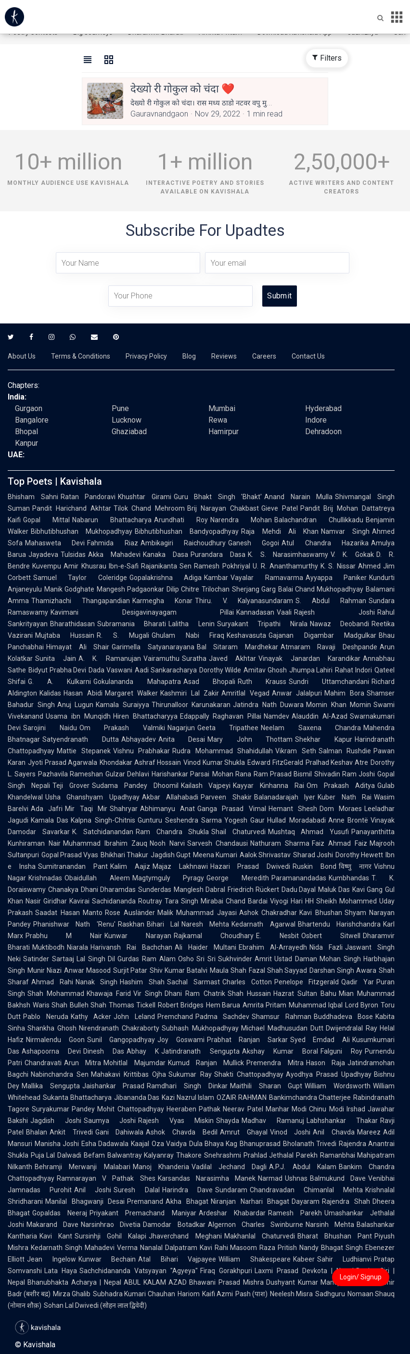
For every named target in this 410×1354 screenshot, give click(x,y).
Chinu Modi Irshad (337, 1109)
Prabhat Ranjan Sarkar (247, 1040)
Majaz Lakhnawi (180, 866)
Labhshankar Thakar (342, 1120)
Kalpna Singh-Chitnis (103, 820)
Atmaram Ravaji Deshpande (329, 647)
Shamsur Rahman (281, 1016)
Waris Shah (50, 1005)
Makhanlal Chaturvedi (259, 1236)
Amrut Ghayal (244, 1132)
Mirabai (212, 901)
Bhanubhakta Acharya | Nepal (74, 1282)
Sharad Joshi (313, 855)
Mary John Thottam (250, 739)
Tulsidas (73, 554)
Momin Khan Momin (338, 705)
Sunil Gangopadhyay (121, 1040)
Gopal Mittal (46, 520)
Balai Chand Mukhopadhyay (320, 589)
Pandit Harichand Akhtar (71, 508)
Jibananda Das (137, 1097)
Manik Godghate (69, 589)
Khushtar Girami (144, 497)
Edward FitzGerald (275, 762)
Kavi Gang (367, 889)
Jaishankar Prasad (113, 1086)
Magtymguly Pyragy (168, 878)
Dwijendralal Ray (351, 1028)
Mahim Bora (344, 693)
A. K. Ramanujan (109, 658)
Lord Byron (361, 1005)
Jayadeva (43, 554)
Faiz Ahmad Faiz (339, 843)
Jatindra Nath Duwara (268, 705)
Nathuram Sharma (279, 843)
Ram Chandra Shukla (172, 832)
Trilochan (216, 589)
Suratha (194, 658)
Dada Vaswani (110, 670)
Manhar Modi (286, 1109)
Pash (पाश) (251, 1294)
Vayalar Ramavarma (267, 577)
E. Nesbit (277, 936)
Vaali (284, 612)
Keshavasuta (246, 635)
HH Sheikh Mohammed (341, 901)
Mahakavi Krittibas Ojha (128, 1074)
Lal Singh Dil (96, 959)
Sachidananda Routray (127, 901)
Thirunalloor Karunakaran (191, 705)
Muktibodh (48, 947)
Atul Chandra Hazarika (325, 543)
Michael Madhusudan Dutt (282, 1028)
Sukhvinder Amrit (245, 959)
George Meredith (237, 878)
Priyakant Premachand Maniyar (143, 1213)
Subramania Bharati (131, 624)
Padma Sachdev (222, 1016)
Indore (316, 420)
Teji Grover (71, 785)
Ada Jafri (47, 808)
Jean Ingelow (51, 1259)
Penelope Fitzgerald (306, 982)
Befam (94, 1155)
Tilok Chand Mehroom (149, 508)
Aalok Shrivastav (265, 855)
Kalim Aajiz (130, 866)
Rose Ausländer (130, 912)
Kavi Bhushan (320, 912)
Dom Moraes (341, 808)
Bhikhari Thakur (124, 855)
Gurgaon (28, 408)
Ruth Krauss (262, 681)
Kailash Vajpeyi (206, 785)
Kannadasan (255, 612)
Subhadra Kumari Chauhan (134, 1294)
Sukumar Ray (189, 1074)
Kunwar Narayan (137, 936)
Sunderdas (154, 889)
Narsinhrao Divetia (111, 1224)
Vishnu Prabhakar (141, 751)
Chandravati (43, 1063)
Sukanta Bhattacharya (77, 1097)
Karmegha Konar (162, 601)
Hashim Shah (142, 982)
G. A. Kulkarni (59, 681)
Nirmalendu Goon (55, 1040)
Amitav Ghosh (265, 670)
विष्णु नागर (355, 866)
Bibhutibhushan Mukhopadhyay (81, 531)
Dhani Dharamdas (108, 889)
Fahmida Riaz (112, 543)
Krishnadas (45, 878)
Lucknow (126, 420)
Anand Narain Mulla (298, 497)
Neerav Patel (243, 1109)
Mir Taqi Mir (86, 808)
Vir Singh (147, 993)
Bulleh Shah (88, 1005)
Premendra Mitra (274, 1063)
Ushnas (296, 1178)
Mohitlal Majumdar (134, 1063)
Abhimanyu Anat (167, 808)
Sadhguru (330, 1294)
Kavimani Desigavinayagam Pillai (142, 612)
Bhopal (26, 431)
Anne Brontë (348, 820)
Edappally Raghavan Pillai (221, 716)
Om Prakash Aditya (341, 785)
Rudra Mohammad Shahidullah (222, 751)
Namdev (276, 716)
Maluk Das (334, 889)
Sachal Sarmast (193, 982)
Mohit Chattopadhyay (130, 1109)
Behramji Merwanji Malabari (82, 1167)
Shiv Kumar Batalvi (178, 970)
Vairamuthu (161, 658)
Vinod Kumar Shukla (214, 762)
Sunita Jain (55, 658)
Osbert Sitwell (330, 936)
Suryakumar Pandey (63, 1109)
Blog (189, 356)
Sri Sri (206, 959)
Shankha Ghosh (52, 1028)
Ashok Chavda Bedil (181, 1132)
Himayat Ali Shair (77, 647)
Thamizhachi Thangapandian (80, 601)
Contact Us (308, 356)
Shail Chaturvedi (238, 832)
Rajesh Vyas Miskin (176, 1120)
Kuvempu (46, 566)
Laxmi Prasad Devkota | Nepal (304, 1271)
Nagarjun (181, 728)
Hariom (189, 1294)
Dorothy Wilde (220, 670)
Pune (120, 408)
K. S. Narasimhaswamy (288, 554)
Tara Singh (181, 901)
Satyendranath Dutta (80, 739)
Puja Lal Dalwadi (56, 1155)
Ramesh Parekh (295, 1213)
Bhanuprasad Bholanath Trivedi (288, 1144)
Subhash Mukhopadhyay (200, 1028)
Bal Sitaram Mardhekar (237, 647)
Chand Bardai (247, 901)
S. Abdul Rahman (330, 601)
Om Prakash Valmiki (122, 728)
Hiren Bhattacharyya (145, 716)
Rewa (217, 420)
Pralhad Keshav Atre (337, 762)
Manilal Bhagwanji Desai (85, 1201)
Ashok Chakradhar (268, 912)
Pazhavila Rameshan (70, 774)
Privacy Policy (146, 356)
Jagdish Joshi (55, 1120)
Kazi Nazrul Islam (188, 1097)
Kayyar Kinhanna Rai (268, 785)
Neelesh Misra (291, 1294)
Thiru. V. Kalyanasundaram (244, 601)
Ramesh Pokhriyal (222, 566)
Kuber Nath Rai (345, 797)
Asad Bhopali (209, 681)
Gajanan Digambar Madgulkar (322, 635)
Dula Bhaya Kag (213, 1144)
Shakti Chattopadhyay (248, 1074)
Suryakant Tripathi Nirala (262, 624)
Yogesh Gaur (244, 820)
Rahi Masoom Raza (245, 1247)
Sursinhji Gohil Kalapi (110, 1236)
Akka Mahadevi (114, 554)
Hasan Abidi (83, 693)
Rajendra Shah (346, 1201)
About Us (22, 356)
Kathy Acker (91, 1016)
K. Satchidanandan (103, 832)
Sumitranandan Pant (73, 866)
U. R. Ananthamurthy (285, 566)
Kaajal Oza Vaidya (158, 1144)
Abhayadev (138, 739)
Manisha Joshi (57, 1144)
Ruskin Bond (314, 866)
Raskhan (131, 924)
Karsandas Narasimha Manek (207, 1178)
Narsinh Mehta (330, 1224)
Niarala (77, 947)
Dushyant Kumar (292, 1282)
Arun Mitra (82, 1063)
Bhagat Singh (342, 1247)
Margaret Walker (131, 693)
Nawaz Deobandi (339, 624)
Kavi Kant (55, 1236)
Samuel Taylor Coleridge (80, 577)
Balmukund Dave (338, 1178)
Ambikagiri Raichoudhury (183, 543)
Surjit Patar (130, 970)
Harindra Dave (187, 1190)
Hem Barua (223, 1005)
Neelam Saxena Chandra (311, 728)
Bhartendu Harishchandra (339, 924)
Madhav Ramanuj (273, 1120)
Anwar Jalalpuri (297, 693)
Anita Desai (181, 739)
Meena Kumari (215, 855)
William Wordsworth (338, 1086)
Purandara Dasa (218, 554)
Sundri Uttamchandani (329, 681)
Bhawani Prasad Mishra (226, 1282)
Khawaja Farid (109, 993)
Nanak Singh (97, 982)
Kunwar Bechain (107, 1259)
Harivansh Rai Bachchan (131, 947)
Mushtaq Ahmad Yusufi (308, 832)
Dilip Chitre (183, 589)
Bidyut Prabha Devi (57, 670)
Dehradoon (323, 431)
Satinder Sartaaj (48, 959)
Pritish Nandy (298, 1247)
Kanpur (26, 443)
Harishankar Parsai (180, 774)
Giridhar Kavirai (66, 901)
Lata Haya (60, 1271)
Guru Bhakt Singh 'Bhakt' (218, 497)
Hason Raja (325, 1063)
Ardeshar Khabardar (232, 1213)
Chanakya (63, 889)
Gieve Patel (279, 508)
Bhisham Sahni (33, 497)
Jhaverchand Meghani (185, 1236)
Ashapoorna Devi (51, 1051)
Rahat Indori (353, 670)
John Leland (134, 1016)
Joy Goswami (181, 1040)
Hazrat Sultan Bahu (304, 993)
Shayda (227, 1120)
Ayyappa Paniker (336, 577)
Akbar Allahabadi (170, 797)
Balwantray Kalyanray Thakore (154, 1155)
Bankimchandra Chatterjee (310, 1097)
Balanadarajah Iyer (284, 797)
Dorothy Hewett (359, 855)
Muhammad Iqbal (316, 1005)
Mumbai (221, 408)
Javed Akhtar (232, 658)
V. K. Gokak (352, 554)
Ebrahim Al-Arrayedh (273, 947)
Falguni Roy (341, 1051)
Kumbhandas (349, 878)
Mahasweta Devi (55, 543)
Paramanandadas (298, 878)
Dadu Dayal (299, 889)
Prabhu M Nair (64, 936)
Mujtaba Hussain (64, 635)
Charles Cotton (247, 982)
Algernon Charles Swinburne (255, 1224)
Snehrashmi (222, 1155)
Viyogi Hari (286, 901)
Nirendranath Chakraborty (119, 1028)
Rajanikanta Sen (166, 566)
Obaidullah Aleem (97, 878)
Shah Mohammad (55, 993)
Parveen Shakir (226, 797)
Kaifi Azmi (217, 1294)
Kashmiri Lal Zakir (189, 693)
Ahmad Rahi (52, 982)
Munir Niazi (44, 970)
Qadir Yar (357, 982)
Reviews (224, 356)
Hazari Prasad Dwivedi (250, 866)
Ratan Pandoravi (88, 497)
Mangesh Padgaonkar (130, 589)
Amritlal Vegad (245, 693)
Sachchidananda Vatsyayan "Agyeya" (138, 1271)
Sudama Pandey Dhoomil (135, 785)
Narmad (270, 1178)
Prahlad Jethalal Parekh (280, 1155)
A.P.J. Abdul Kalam (302, 1167)
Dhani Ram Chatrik (195, 993)
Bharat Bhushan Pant (334, 1236)
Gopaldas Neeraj (59, 1213)
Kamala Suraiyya (122, 705)
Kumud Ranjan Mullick (206, 1063)
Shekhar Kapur (323, 739)
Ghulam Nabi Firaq (188, 635)
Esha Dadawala (104, 1144)
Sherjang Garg (254, 589)
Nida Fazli (326, 947)
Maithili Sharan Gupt (266, 1086)
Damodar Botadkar (174, 1224)
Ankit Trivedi (71, 1132)
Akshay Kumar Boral (280, 1051)
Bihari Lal (163, 924)
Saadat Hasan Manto (68, 912)
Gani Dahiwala (119, 1132)
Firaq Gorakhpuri (226, 1271)
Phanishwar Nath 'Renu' (74, 924)
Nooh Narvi (167, 843)
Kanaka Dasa (165, 554)
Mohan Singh (340, 959)
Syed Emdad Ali (320, 1040)
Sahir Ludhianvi (344, 1259)
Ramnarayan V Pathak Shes (106, 1178)
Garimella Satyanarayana (153, 647)
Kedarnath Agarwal (263, 924)
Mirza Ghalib (71, 1294)
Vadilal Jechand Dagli (229, 1167)
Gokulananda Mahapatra (136, 681)
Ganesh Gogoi (253, 543)
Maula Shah (228, 970)
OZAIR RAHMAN (242, 1097)
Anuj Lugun (75, 705)
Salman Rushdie (345, 751)
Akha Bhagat (187, 1201)
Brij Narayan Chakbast (223, 508)
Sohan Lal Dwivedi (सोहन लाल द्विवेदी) (95, 1305)
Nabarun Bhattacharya (112, 520)
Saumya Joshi (110, 1120)
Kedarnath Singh (56, 1247)
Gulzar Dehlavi (127, 774)
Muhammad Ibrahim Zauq (105, 843)
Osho (186, 959)
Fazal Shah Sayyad (278, 970)
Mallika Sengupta (51, 1086)
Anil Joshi (92, 1190)
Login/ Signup (361, 1277)
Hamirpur (223, 431)
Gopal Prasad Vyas (69, 855)
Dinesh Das (103, 1051)
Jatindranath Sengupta (200, 1051)
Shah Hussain (249, 993)
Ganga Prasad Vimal (231, 808)
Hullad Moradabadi (296, 820)
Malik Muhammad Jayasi (197, 912)
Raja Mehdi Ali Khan (280, 531)
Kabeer (304, 1259)
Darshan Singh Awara (342, 970)
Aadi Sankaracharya (166, 670)
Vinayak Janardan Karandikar (309, 658)
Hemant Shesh (293, 808)
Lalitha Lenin (191, 624)
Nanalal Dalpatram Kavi (176, 1247)
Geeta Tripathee (228, 728)
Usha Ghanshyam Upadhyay (92, 797)
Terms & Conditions (80, 356)
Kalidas (50, 693)
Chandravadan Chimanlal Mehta (306, 1190)
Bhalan (36, 1132)
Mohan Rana (231, 774)
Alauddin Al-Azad (319, 716)
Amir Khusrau (85, 566)
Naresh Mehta (205, 924)
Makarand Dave (52, 1224)
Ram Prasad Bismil (283, 774)
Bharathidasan (72, 624)
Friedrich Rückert (253, 889)
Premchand (175, 1016)
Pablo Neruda (45, 1016)
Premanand (145, 1201)
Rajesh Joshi (334, 612)
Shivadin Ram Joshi (344, 774)
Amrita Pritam (264, 1005)
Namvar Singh (345, 531)
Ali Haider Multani (205, 947)
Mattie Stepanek (84, 751)
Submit (279, 295)
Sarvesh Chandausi (217, 843)
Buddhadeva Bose (343, 1016)
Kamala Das (49, 820)
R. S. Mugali (123, 635)
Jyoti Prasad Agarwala (62, 762)
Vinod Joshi (290, 1132)
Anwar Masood (87, 970)
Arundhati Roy (181, 520)
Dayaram (306, 1201)
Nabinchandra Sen (60, 1074)
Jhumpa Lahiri (311, 670)
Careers (264, 356)
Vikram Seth (295, 751)
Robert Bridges (181, 1005)
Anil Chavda (334, 1132)
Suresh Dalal (136, 1190)
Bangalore (32, 420)
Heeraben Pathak (193, 1109)
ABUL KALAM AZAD (155, 1282)
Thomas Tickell (132, 1005)
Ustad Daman (295, 959)
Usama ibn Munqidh (78, 716)
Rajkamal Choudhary (214, 936)
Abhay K (143, 1051)
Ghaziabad (129, 431)
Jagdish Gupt (171, 855)
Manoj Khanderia (161, 1167)
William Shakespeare (254, 1259)
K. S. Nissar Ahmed (350, 566)
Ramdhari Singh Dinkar (187, 1086)
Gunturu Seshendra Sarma (180, 820)
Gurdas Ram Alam (146, 959)
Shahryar (124, 808)
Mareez (369, 1132)
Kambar (216, 577)
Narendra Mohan (241, 520)
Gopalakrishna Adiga (165, 577)
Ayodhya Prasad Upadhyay (329, 1074)
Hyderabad (323, 408)
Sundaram (231, 1190)
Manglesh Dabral (199, 889)
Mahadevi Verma (111, 1247)
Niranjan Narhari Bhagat (250, 1201)
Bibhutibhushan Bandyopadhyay (187, 531)
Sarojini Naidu (50, 728)
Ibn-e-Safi (124, 566)
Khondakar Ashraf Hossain (140, 762)
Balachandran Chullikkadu (318, 520)
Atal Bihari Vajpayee (177, 1259)
